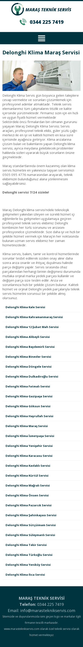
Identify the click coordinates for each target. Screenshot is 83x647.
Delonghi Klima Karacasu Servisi (29, 456)
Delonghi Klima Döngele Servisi (29, 367)
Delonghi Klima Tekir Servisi (26, 545)
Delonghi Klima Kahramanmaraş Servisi (34, 317)
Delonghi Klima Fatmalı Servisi (28, 386)
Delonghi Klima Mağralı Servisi (28, 485)
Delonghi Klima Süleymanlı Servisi (30, 535)
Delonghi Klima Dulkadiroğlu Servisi (32, 376)
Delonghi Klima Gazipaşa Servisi (29, 396)
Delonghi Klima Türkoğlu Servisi (29, 555)
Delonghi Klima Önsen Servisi (27, 495)
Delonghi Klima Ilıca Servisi (25, 575)
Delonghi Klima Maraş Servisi (27, 426)
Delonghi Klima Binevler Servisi (28, 357)
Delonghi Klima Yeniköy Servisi (28, 565)
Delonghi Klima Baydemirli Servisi (30, 347)
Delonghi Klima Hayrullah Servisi (29, 416)
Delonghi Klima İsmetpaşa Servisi (30, 436)
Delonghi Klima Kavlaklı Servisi (28, 466)
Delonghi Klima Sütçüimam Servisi (31, 525)
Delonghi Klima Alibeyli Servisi (28, 337)
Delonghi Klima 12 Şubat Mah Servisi (32, 327)
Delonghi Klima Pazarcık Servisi (29, 505)
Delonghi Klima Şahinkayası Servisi (31, 515)
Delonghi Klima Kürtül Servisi (27, 475)
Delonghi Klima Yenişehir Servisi (29, 446)
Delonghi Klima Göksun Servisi (28, 406)
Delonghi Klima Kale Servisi (25, 307)
